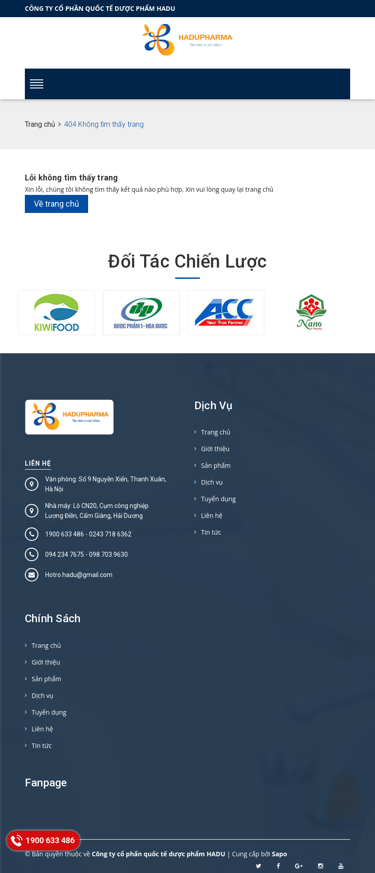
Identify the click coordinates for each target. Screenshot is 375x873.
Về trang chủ (56, 203)
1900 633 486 (64, 534)
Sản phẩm (216, 465)
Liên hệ (38, 463)
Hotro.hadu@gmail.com (78, 574)
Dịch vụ (212, 482)
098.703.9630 (108, 554)
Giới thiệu (215, 448)
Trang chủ (215, 432)
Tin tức (211, 532)
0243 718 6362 (110, 534)
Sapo (279, 854)
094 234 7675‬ (64, 554)
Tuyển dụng (218, 498)
